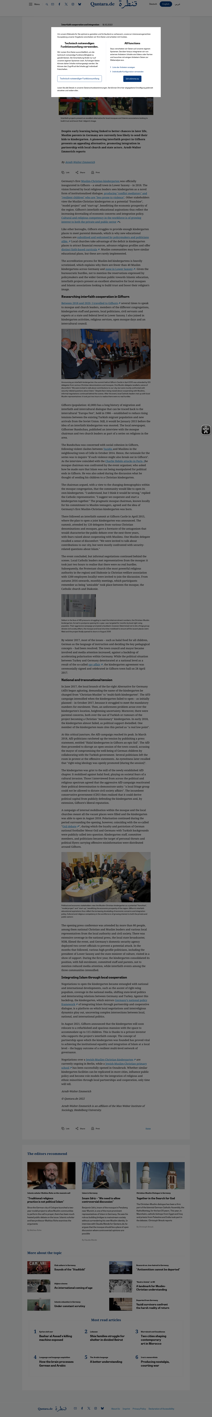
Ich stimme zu (132, 78)
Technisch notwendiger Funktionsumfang (79, 78)
